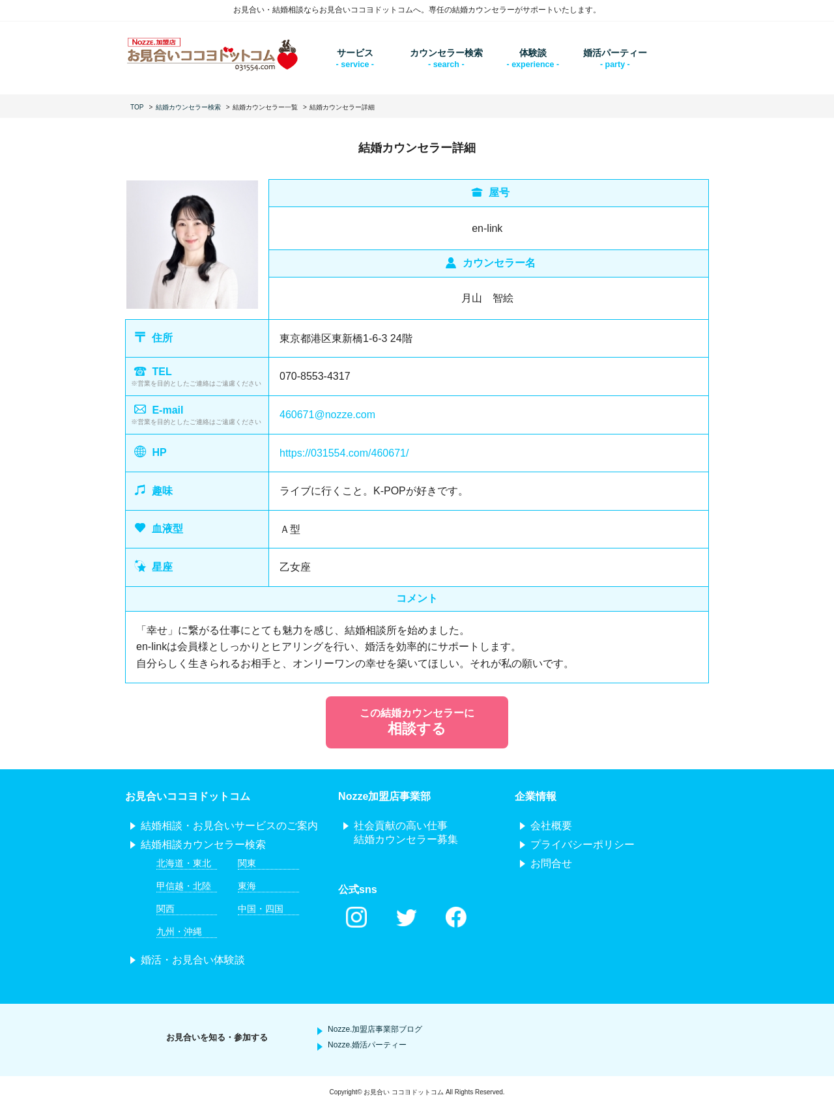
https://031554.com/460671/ (344, 453)
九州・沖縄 (179, 931)
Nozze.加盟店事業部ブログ (375, 1029)
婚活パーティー (615, 53)
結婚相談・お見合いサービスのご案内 (229, 825)
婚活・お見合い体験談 (193, 959)
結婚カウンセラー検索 (188, 107)
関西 (165, 908)
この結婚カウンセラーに (417, 723)
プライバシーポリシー (582, 844)
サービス (355, 53)
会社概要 (551, 825)
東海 (247, 886)
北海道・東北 (183, 863)
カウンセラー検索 (446, 53)
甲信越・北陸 (183, 886)
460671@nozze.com (327, 414)
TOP (136, 107)
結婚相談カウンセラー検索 (203, 844)
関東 (247, 863)
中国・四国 (260, 908)
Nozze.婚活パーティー (367, 1044)
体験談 (533, 53)
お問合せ (551, 863)
